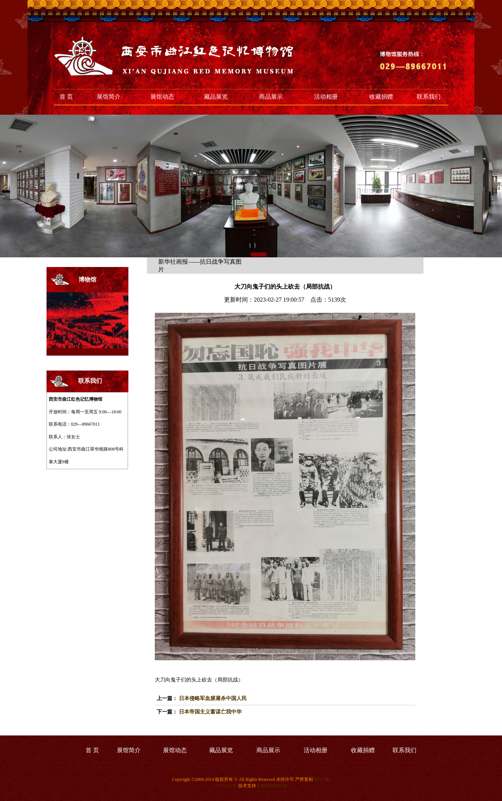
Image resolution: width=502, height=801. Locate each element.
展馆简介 (109, 96)
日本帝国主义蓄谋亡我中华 (210, 712)
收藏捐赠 (381, 96)
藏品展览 (216, 96)
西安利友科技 (273, 785)
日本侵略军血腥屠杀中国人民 (213, 698)
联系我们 (429, 96)
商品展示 (271, 96)
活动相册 (326, 96)
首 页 (66, 96)
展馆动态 (162, 96)
